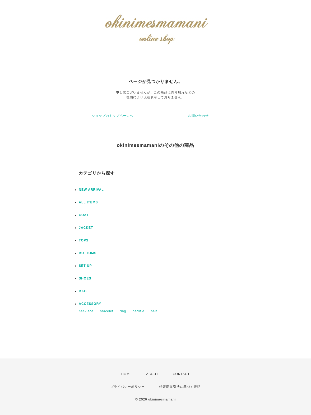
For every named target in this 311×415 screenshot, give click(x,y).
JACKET (86, 228)
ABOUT (152, 374)
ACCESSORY (90, 304)
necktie (138, 311)
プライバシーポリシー (127, 387)
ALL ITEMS (88, 202)
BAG (83, 291)
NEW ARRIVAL (91, 190)
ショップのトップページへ (112, 116)
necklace (86, 311)
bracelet (106, 311)
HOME (126, 374)
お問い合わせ (198, 116)
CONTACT (181, 374)
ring (123, 311)
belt (154, 311)
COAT (84, 215)
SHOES (85, 278)
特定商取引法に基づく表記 (180, 387)
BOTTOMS (87, 253)
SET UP (85, 266)
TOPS (83, 240)
